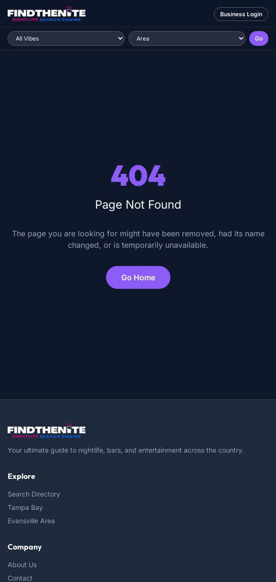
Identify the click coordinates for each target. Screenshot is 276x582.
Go (259, 38)
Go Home (138, 277)
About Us (22, 565)
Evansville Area (31, 521)
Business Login (241, 14)
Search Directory (34, 494)
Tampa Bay (25, 507)
